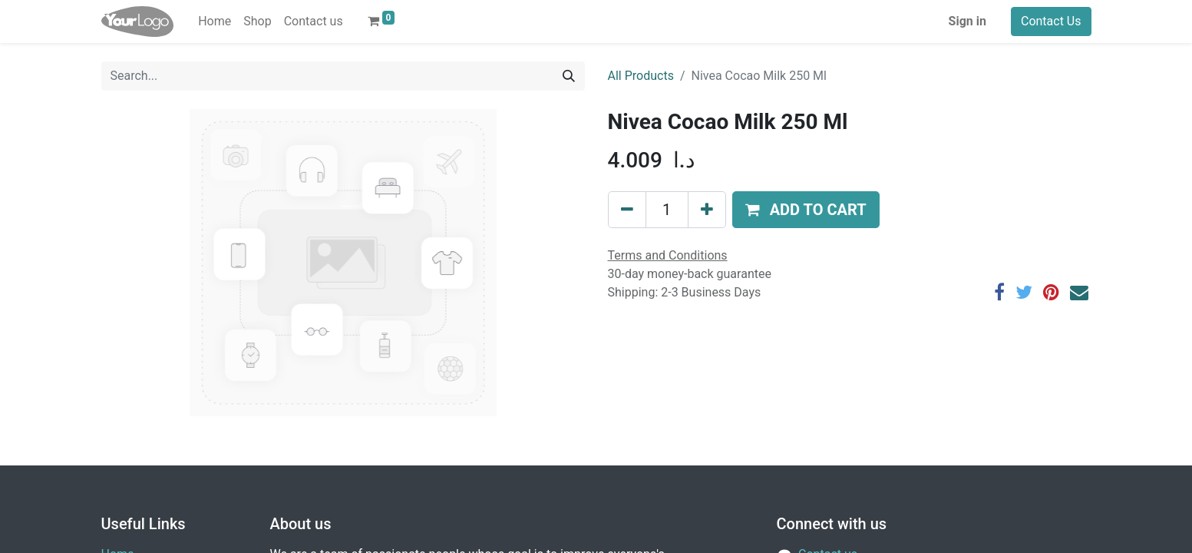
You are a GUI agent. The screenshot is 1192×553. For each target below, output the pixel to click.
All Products (641, 75)
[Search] (569, 76)
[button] (806, 209)
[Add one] (707, 209)
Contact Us (1051, 21)
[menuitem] (214, 21)
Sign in (967, 21)
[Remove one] (627, 209)
